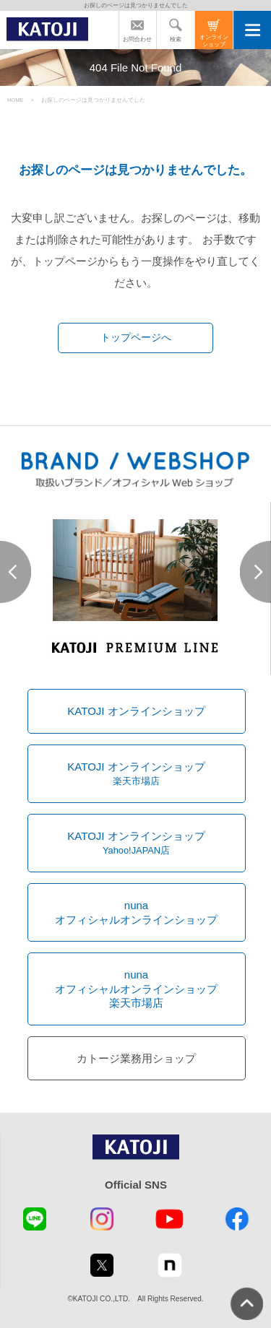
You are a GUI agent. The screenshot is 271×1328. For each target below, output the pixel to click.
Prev (15, 572)
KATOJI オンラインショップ (136, 711)
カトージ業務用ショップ (136, 1058)
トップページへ (135, 337)
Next (255, 572)
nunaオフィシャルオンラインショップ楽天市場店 (136, 988)
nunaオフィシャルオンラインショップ (136, 912)
